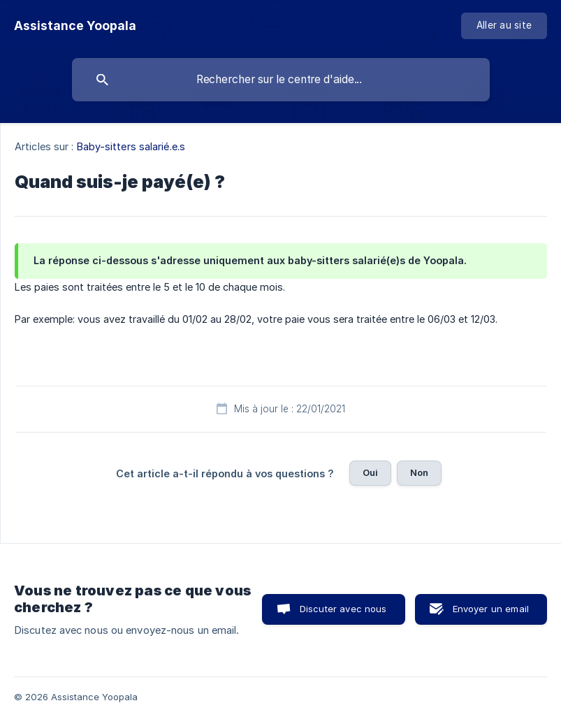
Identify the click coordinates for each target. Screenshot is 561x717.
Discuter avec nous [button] (343, 608)
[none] (75, 26)
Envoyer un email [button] (491, 608)
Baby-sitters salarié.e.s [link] (131, 146)
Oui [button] (370, 472)
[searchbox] (281, 79)
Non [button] (419, 472)
